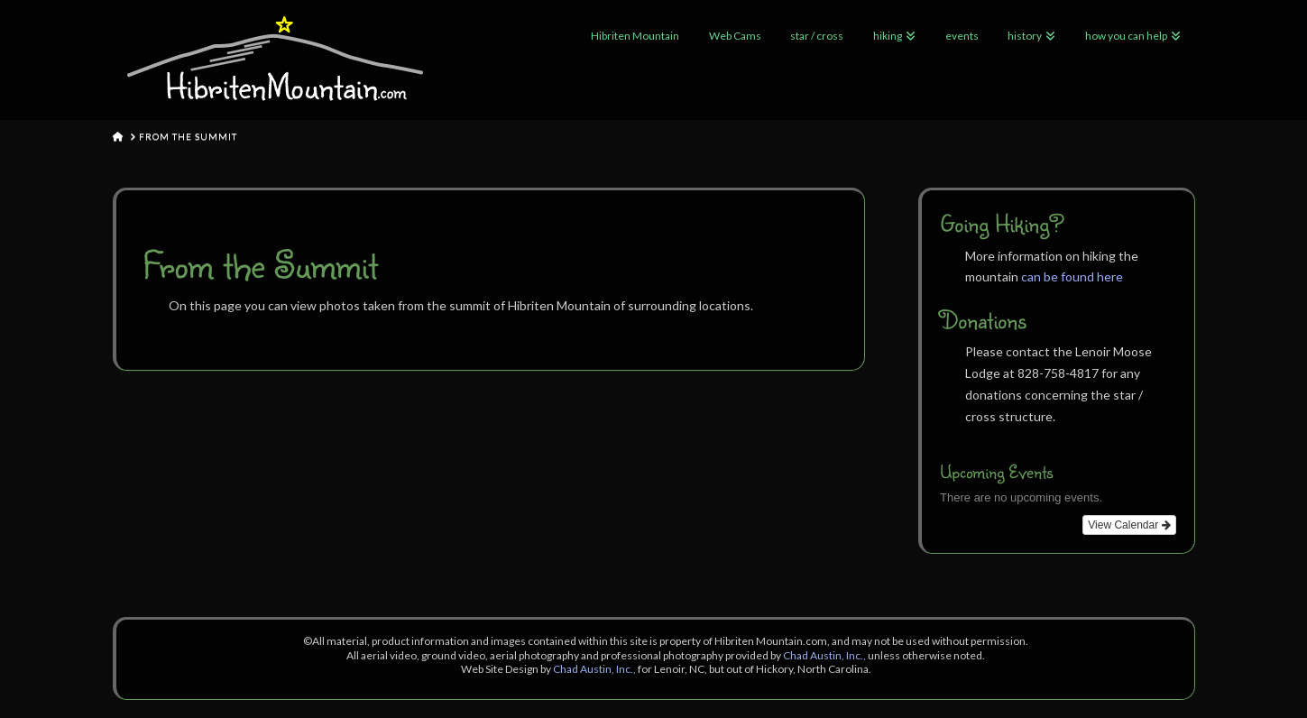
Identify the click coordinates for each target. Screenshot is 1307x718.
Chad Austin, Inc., (824, 655)
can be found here (1072, 276)
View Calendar (1129, 525)
